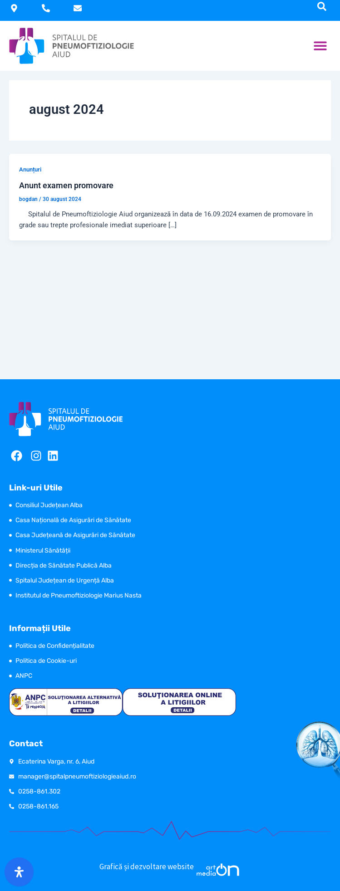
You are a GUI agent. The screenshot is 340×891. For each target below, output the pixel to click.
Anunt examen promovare (66, 185)
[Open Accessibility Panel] (19, 871)
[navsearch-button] (321, 6)
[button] (320, 46)
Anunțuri (30, 169)
